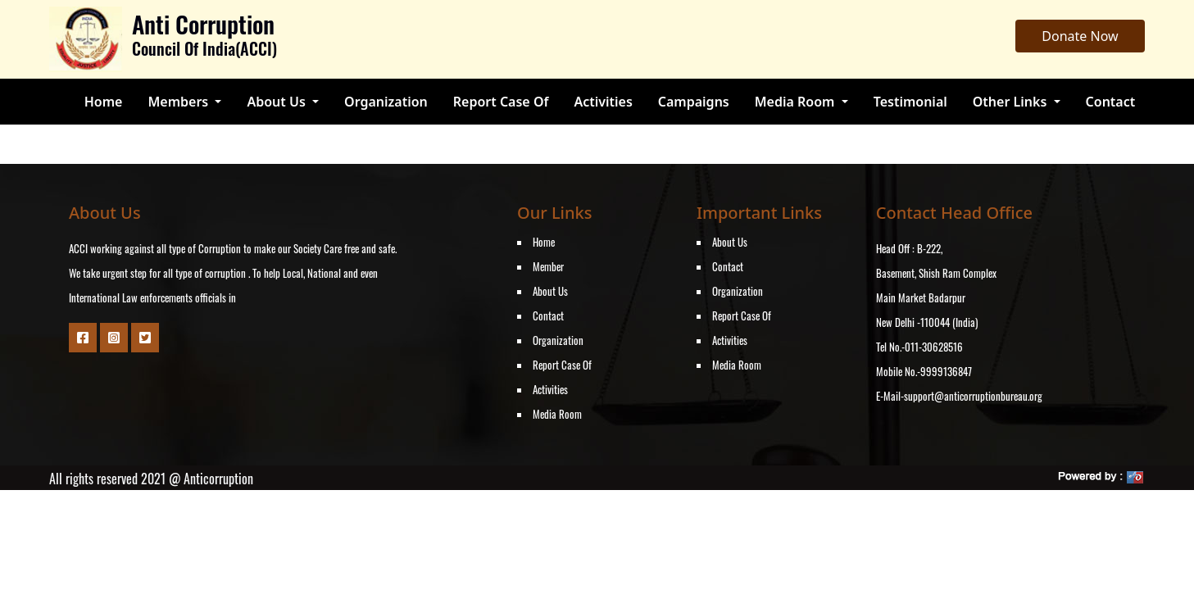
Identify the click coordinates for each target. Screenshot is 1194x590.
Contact (1111, 102)
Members (179, 102)
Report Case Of (501, 102)
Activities (603, 102)
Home (103, 102)
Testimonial (910, 102)
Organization (386, 102)
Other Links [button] (1012, 102)
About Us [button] (278, 102)
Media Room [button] (796, 102)
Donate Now (1080, 36)
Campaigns (693, 102)
